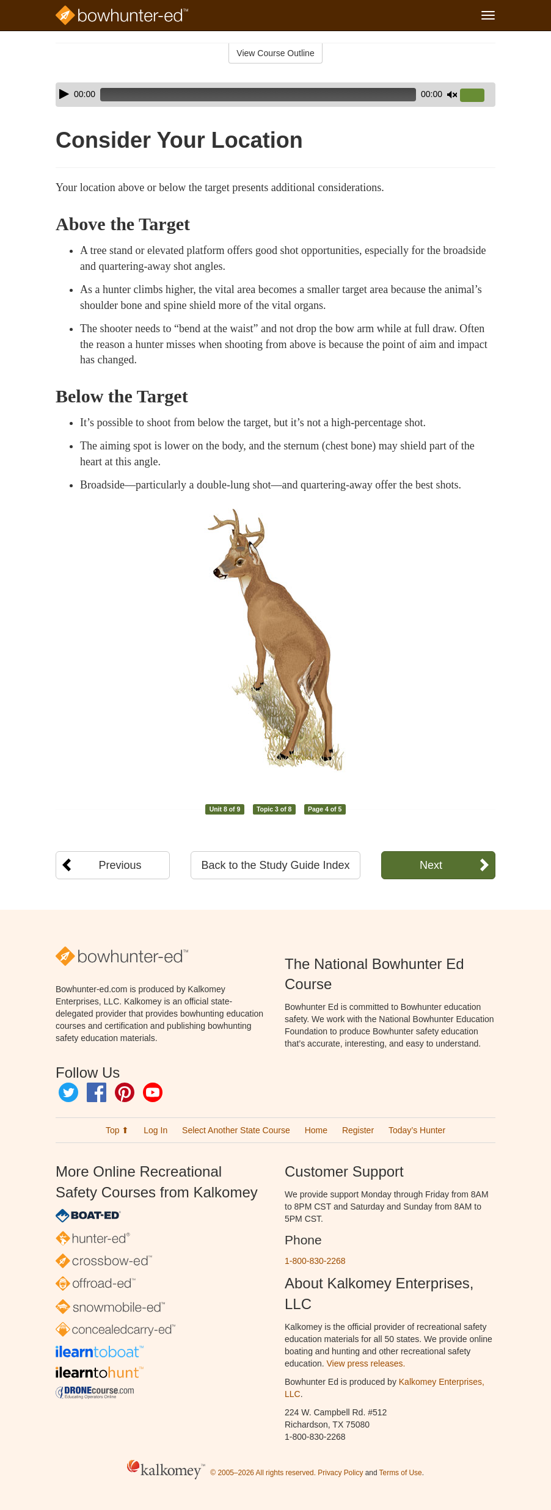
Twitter (68, 1092)
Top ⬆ (117, 1130)
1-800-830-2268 (315, 1261)
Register (358, 1130)
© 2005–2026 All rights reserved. (263, 1472)
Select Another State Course (236, 1130)
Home (316, 1130)
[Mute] (452, 95)
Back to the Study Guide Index (275, 865)
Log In (155, 1130)
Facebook (96, 1092)
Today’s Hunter (417, 1130)
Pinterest (124, 1092)
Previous (120, 865)
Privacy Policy (340, 1472)
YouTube (152, 1092)
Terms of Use (400, 1472)
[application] (275, 94)
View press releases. (366, 1363)
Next (431, 865)
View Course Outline (275, 53)
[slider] (258, 94)
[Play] (64, 94)
